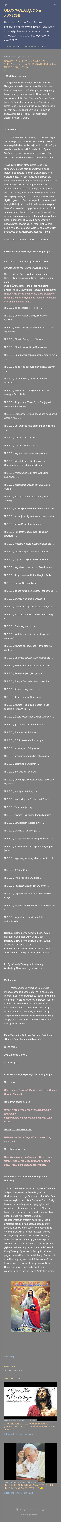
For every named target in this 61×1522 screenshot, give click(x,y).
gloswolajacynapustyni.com (33, 46)
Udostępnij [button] (9, 1357)
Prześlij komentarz (13, 1370)
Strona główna (11, 46)
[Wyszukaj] (55, 4)
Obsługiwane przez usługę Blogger (30, 1509)
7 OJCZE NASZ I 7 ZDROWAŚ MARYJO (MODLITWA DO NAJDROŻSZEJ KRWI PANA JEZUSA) (30, 1426)
